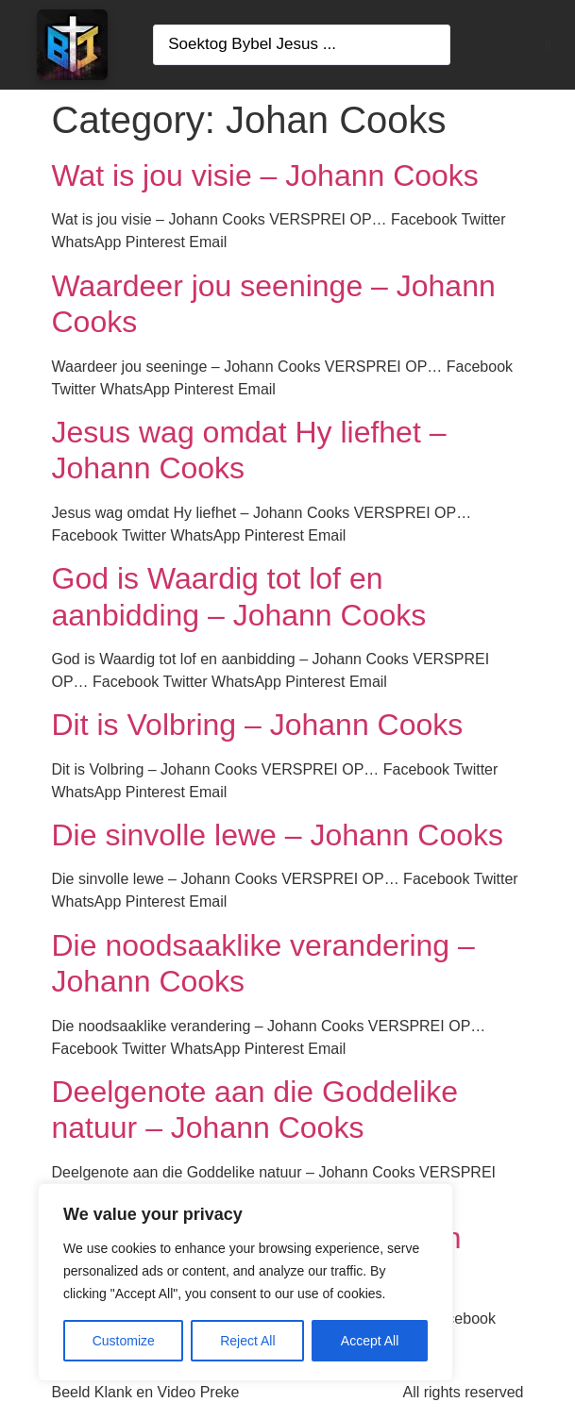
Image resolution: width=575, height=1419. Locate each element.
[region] (245, 1282)
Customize (124, 1340)
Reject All (247, 1340)
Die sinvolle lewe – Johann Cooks (277, 835)
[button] (549, 45)
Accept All (369, 1340)
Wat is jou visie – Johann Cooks (265, 175)
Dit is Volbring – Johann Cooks (258, 725)
